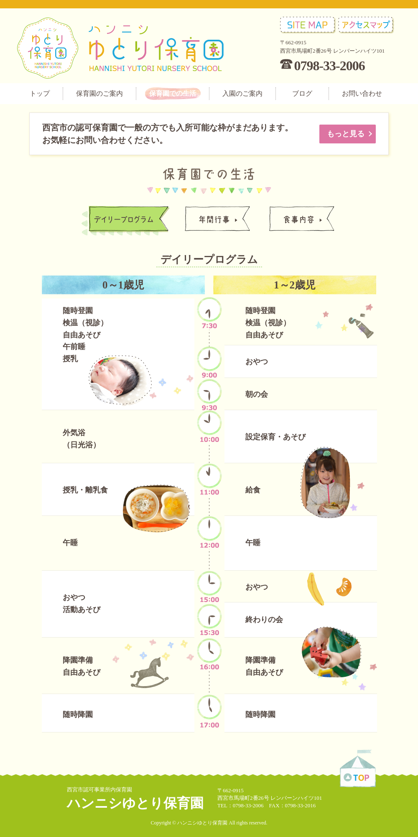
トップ (40, 93)
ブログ (302, 93)
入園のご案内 (242, 93)
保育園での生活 (172, 93)
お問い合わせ (362, 93)
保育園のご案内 (99, 93)
